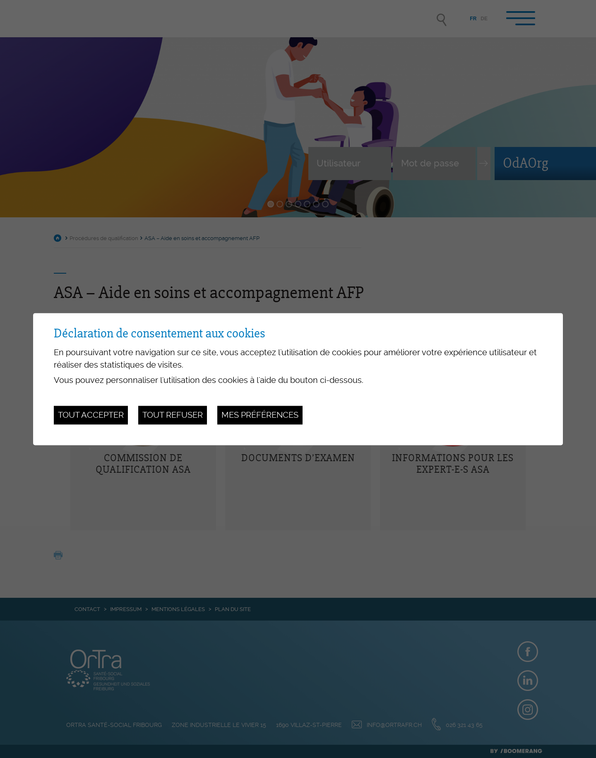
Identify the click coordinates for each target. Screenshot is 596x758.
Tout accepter (91, 415)
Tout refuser (172, 415)
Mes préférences (259, 415)
